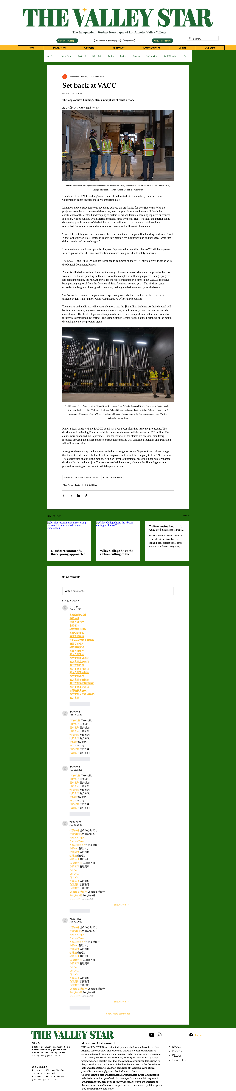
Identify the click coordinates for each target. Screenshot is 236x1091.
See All (186, 515)
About (176, 1046)
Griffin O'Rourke (92, 485)
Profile (111, 56)
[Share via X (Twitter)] (71, 495)
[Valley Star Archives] (162, 40)
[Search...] (202, 38)
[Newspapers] (114, 40)
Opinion (136, 56)
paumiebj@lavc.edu (44, 1080)
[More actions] (172, 76)
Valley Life (97, 56)
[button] (184, 56)
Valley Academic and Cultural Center (81, 477)
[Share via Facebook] (63, 495)
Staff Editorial (169, 56)
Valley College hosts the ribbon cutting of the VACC (116, 552)
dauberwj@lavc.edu (44, 1074)
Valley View (151, 56)
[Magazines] (129, 40)
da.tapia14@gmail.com (46, 1056)
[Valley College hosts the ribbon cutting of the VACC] (118, 533)
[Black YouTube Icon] (152, 1035)
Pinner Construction (112, 477)
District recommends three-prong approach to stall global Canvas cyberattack (69, 552)
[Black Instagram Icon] (159, 1035)
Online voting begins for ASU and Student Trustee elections (167, 528)
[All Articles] (100, 40)
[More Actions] (172, 608)
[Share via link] (85, 495)
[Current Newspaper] (67, 40)
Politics (123, 56)
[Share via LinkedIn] (78, 495)
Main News (67, 56)
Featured (82, 56)
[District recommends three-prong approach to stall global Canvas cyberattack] (69, 533)
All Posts (51, 56)
